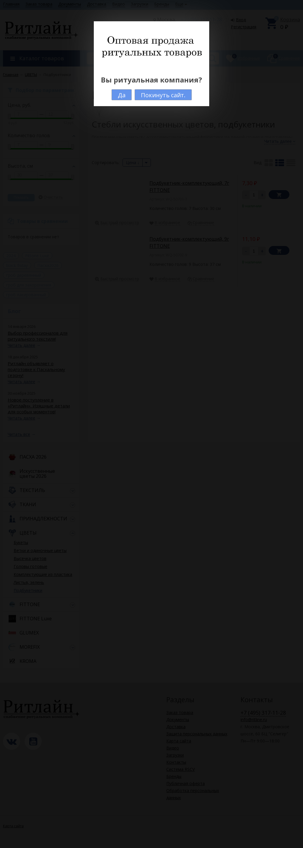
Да (121, 95)
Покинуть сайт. (163, 95)
